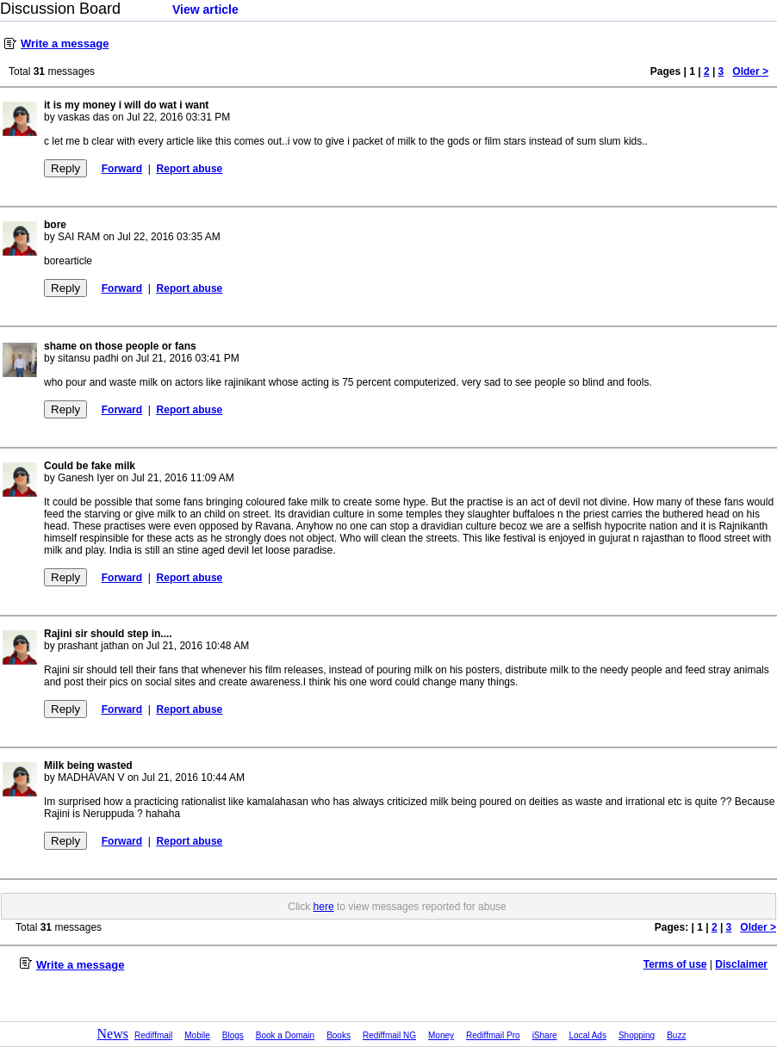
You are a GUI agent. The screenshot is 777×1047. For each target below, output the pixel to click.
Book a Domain (285, 1035)
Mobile (196, 1035)
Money (441, 1035)
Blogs (233, 1035)
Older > (750, 71)
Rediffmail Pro (493, 1035)
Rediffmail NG (389, 1035)
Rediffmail (153, 1035)
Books (338, 1035)
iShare (544, 1035)
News (112, 1033)
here (324, 907)
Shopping (636, 1035)
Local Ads (587, 1035)
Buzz (676, 1035)
